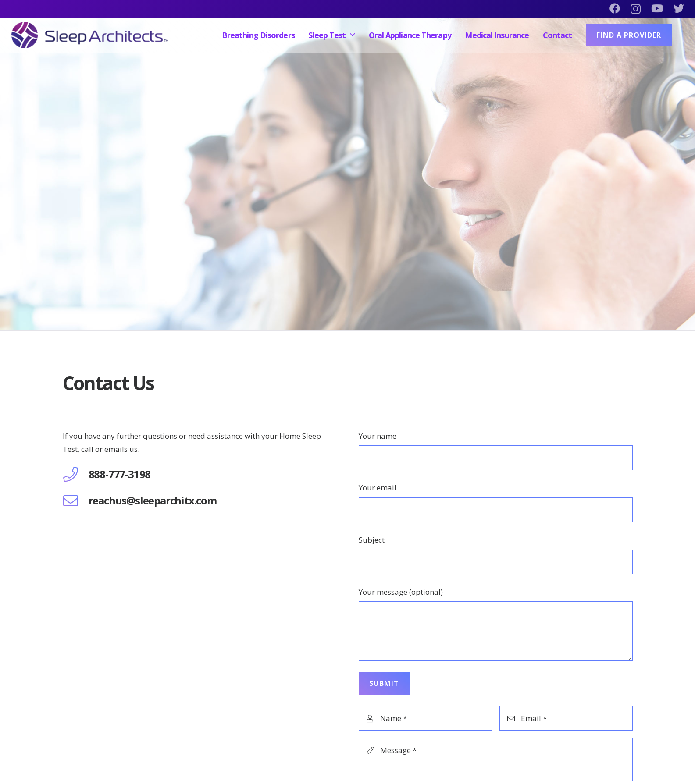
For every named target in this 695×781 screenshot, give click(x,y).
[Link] (89, 35)
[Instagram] (636, 8)
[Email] (566, 718)
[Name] (425, 718)
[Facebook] (614, 8)
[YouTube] (657, 8)
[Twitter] (679, 8)
